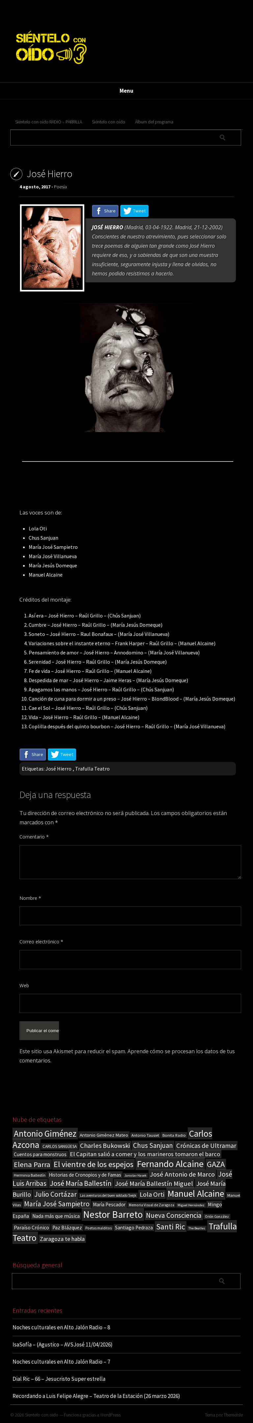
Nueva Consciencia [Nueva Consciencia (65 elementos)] (174, 1215)
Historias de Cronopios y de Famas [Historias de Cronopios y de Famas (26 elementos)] (85, 1175)
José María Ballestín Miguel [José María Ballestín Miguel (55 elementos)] (154, 1183)
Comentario (34, 837)
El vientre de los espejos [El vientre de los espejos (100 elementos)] (93, 1164)
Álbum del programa (154, 122)
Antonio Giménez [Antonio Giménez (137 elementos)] (45, 1133)
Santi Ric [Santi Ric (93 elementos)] (170, 1226)
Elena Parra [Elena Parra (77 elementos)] (32, 1164)
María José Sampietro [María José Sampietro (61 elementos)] (57, 1203)
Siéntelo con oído (108, 122)
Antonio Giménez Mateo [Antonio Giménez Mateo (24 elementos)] (104, 1135)
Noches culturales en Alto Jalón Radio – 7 (61, 1361)
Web (24, 985)
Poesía (60, 187)
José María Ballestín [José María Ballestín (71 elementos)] (81, 1183)
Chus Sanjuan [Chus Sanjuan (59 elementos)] (153, 1145)
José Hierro (58, 768)
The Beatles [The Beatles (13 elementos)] (196, 1228)
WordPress (110, 1415)
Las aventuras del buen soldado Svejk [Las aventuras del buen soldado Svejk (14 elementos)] (108, 1195)
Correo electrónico (41, 941)
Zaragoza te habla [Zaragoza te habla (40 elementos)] (62, 1239)
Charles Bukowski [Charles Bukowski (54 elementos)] (105, 1145)
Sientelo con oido (41, 1415)
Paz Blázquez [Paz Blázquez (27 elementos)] (67, 1227)
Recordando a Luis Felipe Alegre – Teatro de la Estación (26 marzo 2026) (96, 1396)
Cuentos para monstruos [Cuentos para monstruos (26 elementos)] (40, 1154)
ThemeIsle (233, 1415)
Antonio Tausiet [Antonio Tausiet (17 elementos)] (145, 1135)
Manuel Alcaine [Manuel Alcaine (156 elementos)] (196, 1193)
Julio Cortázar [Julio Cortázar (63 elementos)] (55, 1194)
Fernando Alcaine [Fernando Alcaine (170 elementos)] (170, 1164)
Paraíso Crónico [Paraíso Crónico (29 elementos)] (31, 1227)
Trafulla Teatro (92, 768)
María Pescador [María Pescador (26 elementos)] (109, 1204)
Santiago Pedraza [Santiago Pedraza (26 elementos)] (134, 1227)
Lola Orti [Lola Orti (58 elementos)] (152, 1194)
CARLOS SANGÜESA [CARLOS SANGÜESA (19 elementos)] (59, 1146)
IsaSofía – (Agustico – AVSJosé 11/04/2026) (63, 1344)
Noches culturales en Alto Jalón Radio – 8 (61, 1327)
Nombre (30, 898)
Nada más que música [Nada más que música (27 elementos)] (56, 1216)
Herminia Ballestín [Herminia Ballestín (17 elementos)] (29, 1175)
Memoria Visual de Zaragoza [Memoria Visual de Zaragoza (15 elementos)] (151, 1205)
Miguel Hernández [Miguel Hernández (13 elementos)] (191, 1205)
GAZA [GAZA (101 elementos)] (216, 1164)
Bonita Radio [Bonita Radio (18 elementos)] (174, 1135)
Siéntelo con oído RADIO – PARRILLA (48, 122)
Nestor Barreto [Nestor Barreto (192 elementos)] (113, 1214)
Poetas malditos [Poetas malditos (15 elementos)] (98, 1228)
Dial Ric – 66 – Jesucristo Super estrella (59, 1378)
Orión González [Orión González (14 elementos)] (217, 1216)
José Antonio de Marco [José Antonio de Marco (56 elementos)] (182, 1174)
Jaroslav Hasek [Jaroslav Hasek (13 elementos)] (136, 1175)
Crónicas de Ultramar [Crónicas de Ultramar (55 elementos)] (206, 1145)
